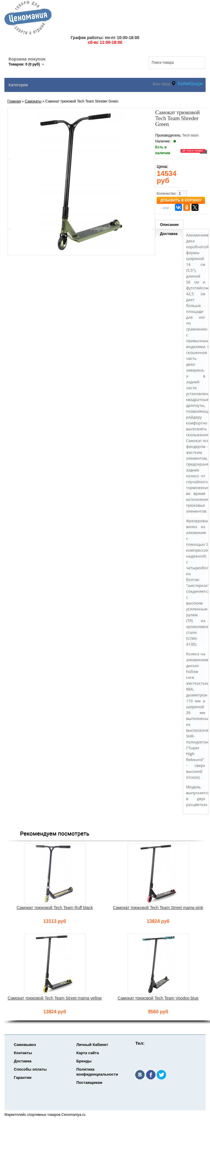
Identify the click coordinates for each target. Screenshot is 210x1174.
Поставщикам (89, 1082)
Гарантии (23, 1077)
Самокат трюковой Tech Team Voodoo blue (158, 998)
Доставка (169, 233)
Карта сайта (87, 1053)
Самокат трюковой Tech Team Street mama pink (158, 907)
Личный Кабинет (92, 1044)
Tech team (190, 135)
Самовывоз (25, 1044)
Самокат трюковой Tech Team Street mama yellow (55, 998)
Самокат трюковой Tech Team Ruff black (54, 907)
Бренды (84, 1061)
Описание (169, 224)
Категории (18, 85)
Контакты (23, 1053)
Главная (14, 101)
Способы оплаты (30, 1069)
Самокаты (33, 101)
